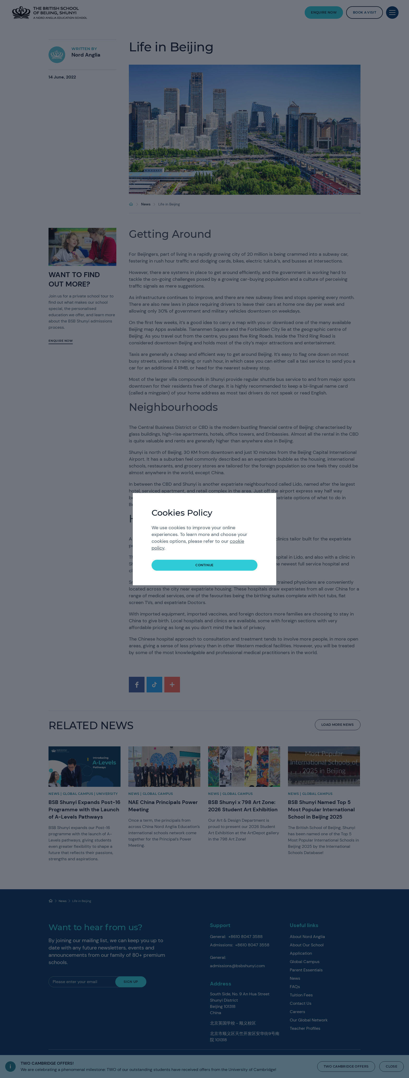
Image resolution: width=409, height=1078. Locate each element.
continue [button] (204, 565)
